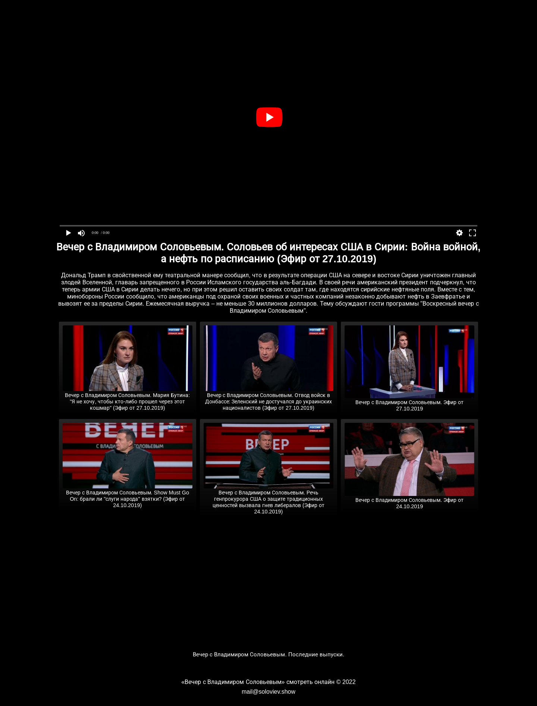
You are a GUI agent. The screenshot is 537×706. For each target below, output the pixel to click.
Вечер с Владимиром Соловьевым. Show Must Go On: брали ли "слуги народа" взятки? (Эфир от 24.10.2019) (127, 496)
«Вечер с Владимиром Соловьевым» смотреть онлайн (258, 682)
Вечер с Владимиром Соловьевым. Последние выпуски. (269, 654)
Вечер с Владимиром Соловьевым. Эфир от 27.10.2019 (409, 402)
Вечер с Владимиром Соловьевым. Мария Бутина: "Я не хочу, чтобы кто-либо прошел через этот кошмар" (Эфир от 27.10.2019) (127, 398)
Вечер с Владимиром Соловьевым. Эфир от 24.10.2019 (409, 500)
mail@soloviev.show (268, 691)
